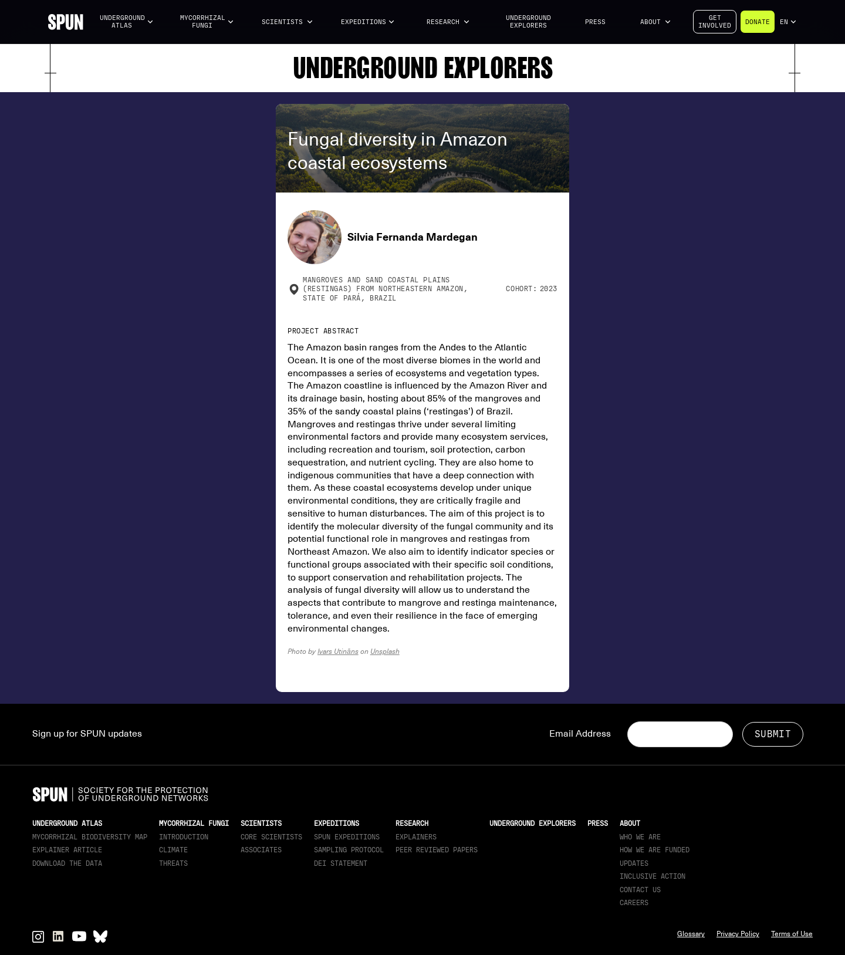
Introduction (183, 837)
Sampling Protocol (349, 850)
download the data (67, 863)
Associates (261, 850)
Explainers (416, 837)
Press (595, 22)
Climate (173, 850)
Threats (173, 863)
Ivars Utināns (338, 651)
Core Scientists (271, 837)
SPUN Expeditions (347, 837)
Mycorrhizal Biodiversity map (89, 837)
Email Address (580, 734)
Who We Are (640, 837)
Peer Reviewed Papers (437, 850)
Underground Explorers (528, 21)
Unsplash (385, 651)
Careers (634, 903)
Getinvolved (714, 21)
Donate (757, 22)
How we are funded (654, 850)
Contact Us (640, 890)
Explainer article (67, 850)
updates (634, 863)
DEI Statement (340, 863)
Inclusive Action (652, 876)
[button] (126, 22)
